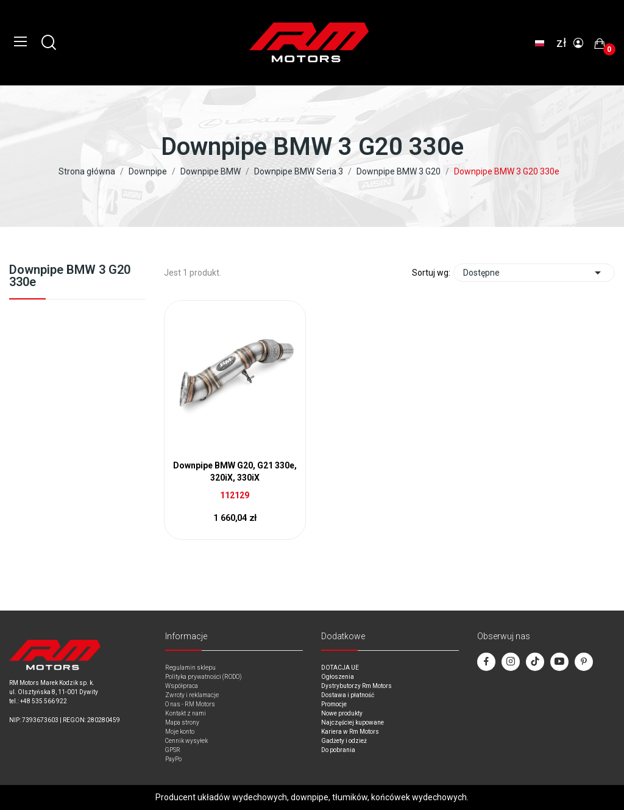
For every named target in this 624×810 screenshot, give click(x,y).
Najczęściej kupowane (352, 722)
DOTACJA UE (340, 667)
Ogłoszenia (337, 676)
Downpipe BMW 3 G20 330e (69, 276)
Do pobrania (338, 750)
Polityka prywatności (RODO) (203, 676)
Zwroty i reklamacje (192, 695)
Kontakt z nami (185, 713)
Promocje (334, 704)
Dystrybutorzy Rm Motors (356, 686)
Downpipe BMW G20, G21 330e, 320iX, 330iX (235, 471)
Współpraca (181, 686)
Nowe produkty (342, 713)
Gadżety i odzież (344, 740)
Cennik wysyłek (186, 740)
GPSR (172, 750)
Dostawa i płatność (347, 695)
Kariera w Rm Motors (350, 731)
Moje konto (179, 731)
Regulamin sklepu (190, 667)
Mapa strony (182, 722)
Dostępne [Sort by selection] (534, 272)
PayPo (173, 759)
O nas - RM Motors (190, 704)
